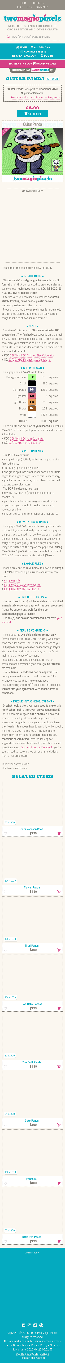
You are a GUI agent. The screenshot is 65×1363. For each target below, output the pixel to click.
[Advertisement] (32, 225)
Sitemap (55, 1345)
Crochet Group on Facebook (37, 747)
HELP (29, 7)
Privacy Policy (39, 1345)
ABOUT (20, 7)
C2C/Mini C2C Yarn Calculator (27, 438)
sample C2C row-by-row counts (22, 584)
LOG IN (47, 56)
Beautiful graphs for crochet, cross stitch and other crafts (32, 27)
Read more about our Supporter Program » (35, 97)
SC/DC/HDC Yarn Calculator (24, 443)
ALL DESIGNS (40, 47)
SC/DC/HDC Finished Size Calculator (29, 359)
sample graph (12, 580)
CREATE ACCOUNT (25, 56)
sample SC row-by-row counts (21, 589)
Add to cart (32, 114)
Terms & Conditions (16, 1345)
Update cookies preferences (32, 1354)
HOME (24, 3)
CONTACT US (42, 7)
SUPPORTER (38, 3)
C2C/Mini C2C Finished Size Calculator (32, 355)
